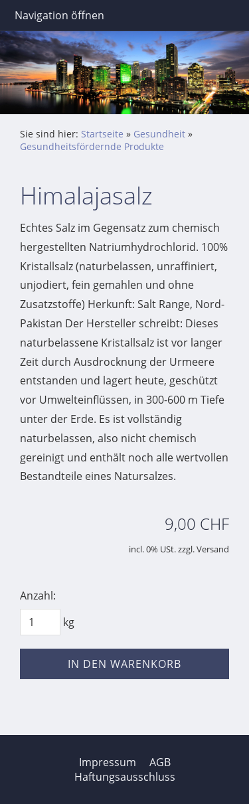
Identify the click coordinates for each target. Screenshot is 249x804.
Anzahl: (38, 595)
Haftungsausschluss (124, 776)
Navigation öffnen (59, 15)
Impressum (107, 762)
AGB (160, 762)
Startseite (102, 133)
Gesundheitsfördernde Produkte (92, 146)
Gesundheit (159, 133)
